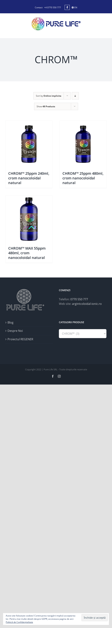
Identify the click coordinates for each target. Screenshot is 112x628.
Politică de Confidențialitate (19, 622)
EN (74, 7)
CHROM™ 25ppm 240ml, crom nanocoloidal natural (28, 178)
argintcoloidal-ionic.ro (87, 304)
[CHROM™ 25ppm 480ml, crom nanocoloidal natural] (83, 144)
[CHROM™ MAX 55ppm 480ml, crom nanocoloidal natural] (29, 219)
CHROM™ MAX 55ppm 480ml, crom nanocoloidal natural (27, 253)
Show (46, 106)
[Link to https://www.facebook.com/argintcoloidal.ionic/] (67, 7)
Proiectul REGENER (20, 339)
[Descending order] (75, 96)
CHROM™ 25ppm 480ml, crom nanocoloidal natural (82, 178)
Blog (10, 322)
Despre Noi (15, 331)
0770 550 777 (79, 299)
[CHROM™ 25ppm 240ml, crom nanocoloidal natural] (29, 144)
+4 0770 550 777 (52, 7)
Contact (39, 7)
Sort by (48, 95)
